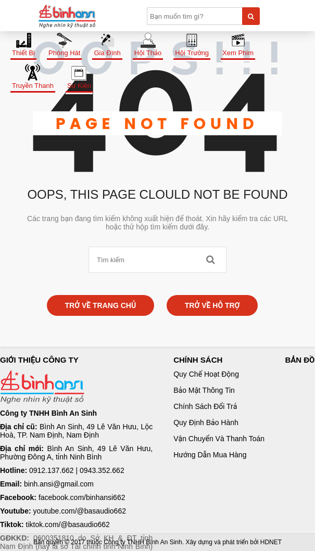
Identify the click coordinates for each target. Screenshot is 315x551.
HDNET (271, 542)
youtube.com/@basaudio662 (79, 511)
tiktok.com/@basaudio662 (68, 524)
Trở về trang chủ (100, 305)
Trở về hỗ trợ (212, 305)
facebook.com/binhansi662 (82, 497)
